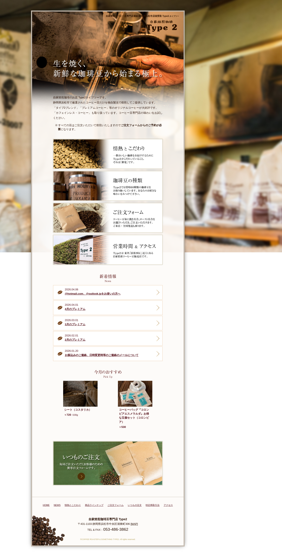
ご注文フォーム (115, 505)
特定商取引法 (152, 505)
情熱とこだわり (73, 505)
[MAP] (134, 523)
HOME (46, 505)
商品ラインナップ (94, 505)
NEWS (57, 505)
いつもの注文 (135, 505)
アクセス (168, 505)
